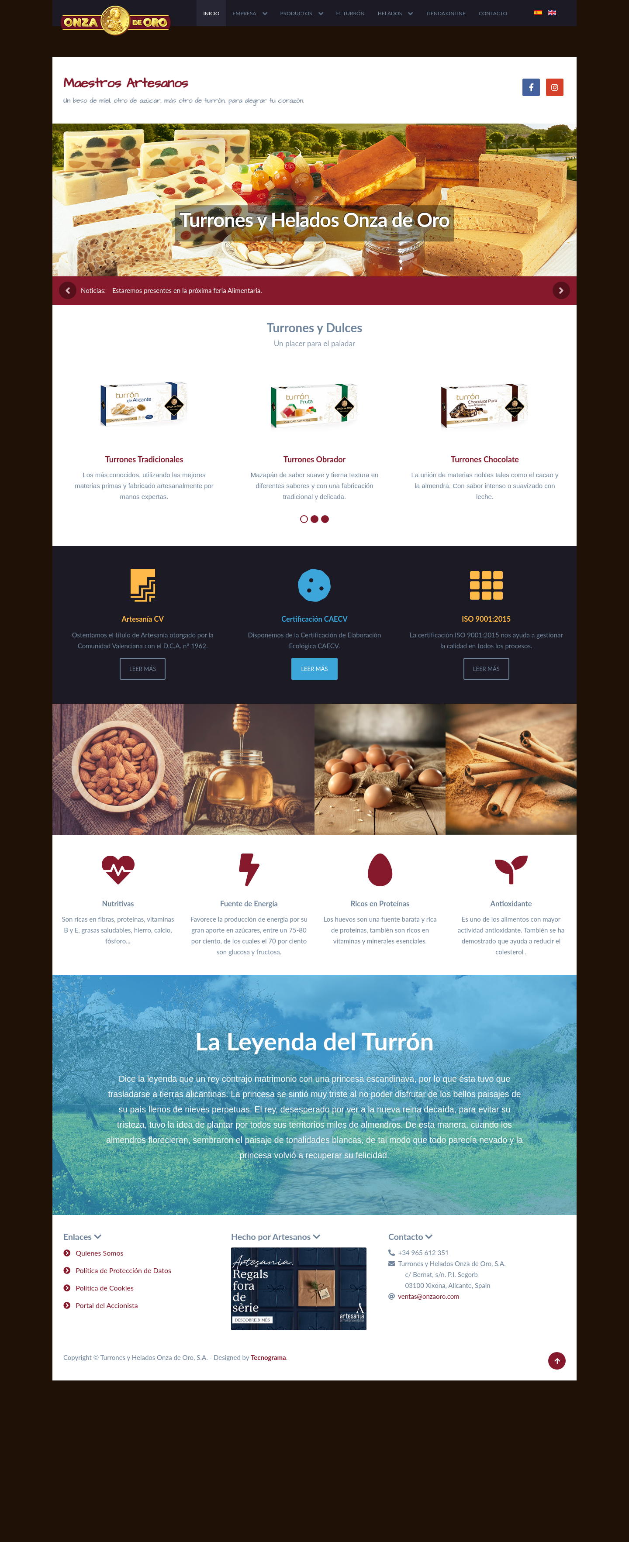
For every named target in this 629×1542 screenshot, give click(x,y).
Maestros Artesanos (125, 83)
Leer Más (142, 668)
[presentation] (67, 290)
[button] (304, 519)
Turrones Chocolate (485, 459)
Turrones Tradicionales (144, 459)
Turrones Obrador (314, 459)
